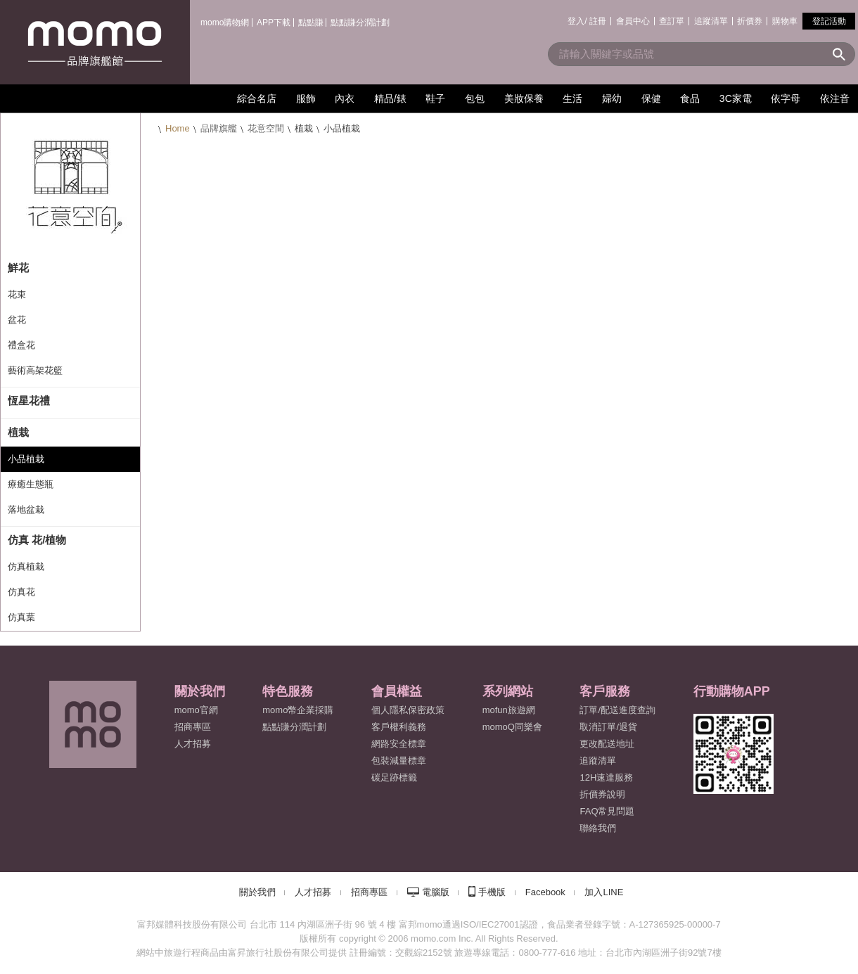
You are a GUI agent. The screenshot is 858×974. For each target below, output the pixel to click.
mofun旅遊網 (508, 710)
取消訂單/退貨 (608, 727)
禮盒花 (21, 345)
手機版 (492, 892)
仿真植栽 (26, 566)
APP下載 (273, 22)
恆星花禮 (29, 400)
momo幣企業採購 (297, 710)
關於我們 (257, 892)
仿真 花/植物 (37, 540)
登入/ (577, 21)
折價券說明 (602, 794)
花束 (17, 294)
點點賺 (311, 22)
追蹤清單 (711, 21)
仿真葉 (21, 617)
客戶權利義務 (398, 727)
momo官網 (196, 710)
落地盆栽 (26, 509)
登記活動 (829, 21)
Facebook (545, 892)
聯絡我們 (598, 828)
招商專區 (192, 727)
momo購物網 (224, 22)
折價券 (749, 21)
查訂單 (671, 21)
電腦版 (435, 892)
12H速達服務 (606, 777)
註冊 (597, 21)
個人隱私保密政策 (407, 710)
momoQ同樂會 (512, 727)
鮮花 (18, 268)
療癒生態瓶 (30, 484)
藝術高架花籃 (35, 370)
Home (177, 128)
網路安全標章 (398, 743)
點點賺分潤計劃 (360, 22)
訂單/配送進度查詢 (617, 710)
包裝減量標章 (398, 760)
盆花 (17, 319)
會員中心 (633, 21)
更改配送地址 (607, 743)
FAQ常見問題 (607, 811)
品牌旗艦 (218, 128)
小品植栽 (26, 459)
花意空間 (266, 128)
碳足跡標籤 (394, 777)
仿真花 (21, 592)
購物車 (785, 21)
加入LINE (603, 892)
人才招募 (313, 892)
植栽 (18, 432)
